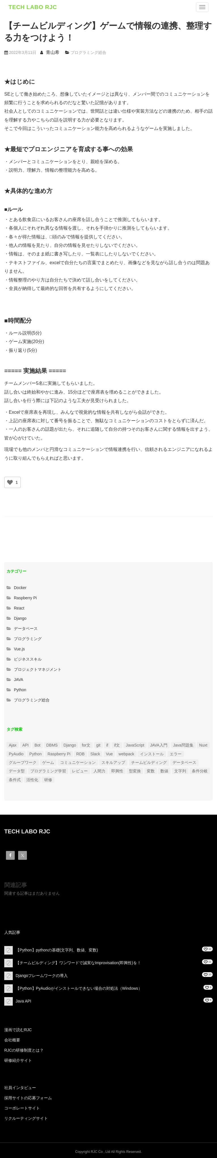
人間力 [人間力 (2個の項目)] (99, 771)
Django (20, 618)
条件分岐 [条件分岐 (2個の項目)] (200, 771)
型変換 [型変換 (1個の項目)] (135, 771)
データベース (26, 628)
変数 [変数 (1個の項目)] (151, 771)
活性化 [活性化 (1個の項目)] (32, 779)
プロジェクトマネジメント (37, 669)
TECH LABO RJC (32, 7)
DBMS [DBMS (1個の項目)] (52, 745)
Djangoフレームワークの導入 (42, 975)
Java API (23, 1001)
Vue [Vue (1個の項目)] (109, 754)
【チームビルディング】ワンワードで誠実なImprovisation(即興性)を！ (78, 963)
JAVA (18, 679)
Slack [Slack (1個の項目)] (95, 754)
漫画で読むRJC (18, 1029)
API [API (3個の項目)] (25, 745)
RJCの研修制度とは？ (24, 1050)
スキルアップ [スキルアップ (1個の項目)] (113, 762)
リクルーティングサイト (26, 1118)
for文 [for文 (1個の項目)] (86, 745)
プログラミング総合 (88, 52)
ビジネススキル (28, 659)
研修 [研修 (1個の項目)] (48, 779)
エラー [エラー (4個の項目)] (176, 754)
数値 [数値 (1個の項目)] (164, 771)
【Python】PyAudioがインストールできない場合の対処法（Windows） (79, 988)
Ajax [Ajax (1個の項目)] (12, 745)
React (19, 608)
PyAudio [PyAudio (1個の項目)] (16, 754)
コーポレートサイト (22, 1108)
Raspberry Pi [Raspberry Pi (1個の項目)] (59, 754)
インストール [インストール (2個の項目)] (152, 754)
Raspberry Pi (25, 598)
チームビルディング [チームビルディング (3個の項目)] (149, 762)
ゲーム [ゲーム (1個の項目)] (48, 762)
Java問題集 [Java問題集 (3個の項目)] (183, 745)
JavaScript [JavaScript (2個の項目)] (135, 745)
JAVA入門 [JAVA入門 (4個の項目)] (158, 745)
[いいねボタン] (10, 482)
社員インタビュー (20, 1087)
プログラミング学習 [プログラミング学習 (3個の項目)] (48, 771)
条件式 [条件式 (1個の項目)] (15, 779)
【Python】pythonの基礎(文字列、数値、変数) (57, 950)
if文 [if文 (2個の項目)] (117, 745)
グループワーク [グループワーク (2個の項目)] (23, 762)
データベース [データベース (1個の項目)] (184, 762)
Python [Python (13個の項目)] (35, 754)
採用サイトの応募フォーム (28, 1098)
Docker (20, 587)
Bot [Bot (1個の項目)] (38, 745)
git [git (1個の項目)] (98, 745)
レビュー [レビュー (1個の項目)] (80, 771)
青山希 (52, 52)
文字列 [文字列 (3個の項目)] (180, 771)
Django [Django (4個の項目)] (69, 745)
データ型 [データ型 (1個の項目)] (17, 771)
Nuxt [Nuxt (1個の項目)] (203, 745)
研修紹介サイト (18, 1060)
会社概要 (12, 1040)
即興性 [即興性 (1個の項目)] (117, 771)
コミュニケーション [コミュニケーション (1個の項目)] (78, 762)
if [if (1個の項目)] (107, 745)
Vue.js (19, 649)
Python (20, 690)
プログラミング (28, 638)
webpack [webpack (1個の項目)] (126, 754)
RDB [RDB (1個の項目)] (80, 754)
